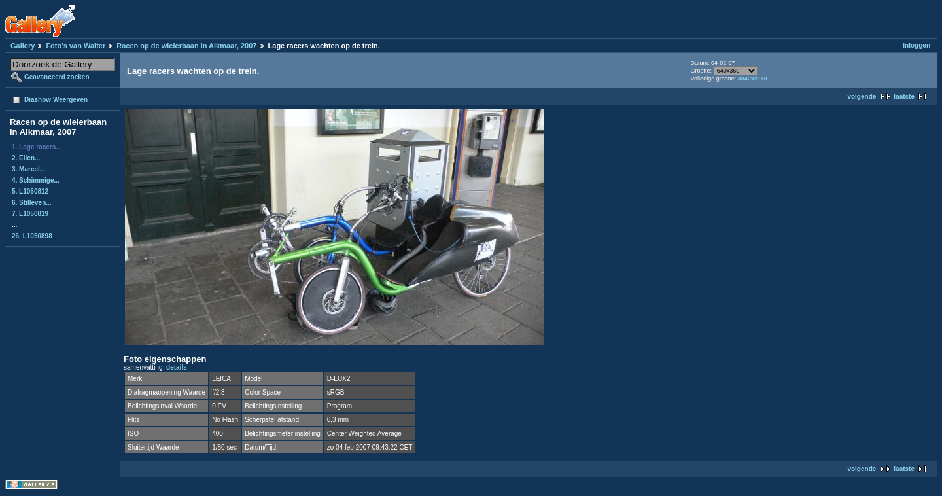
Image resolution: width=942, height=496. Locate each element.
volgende (861, 96)
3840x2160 (752, 78)
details (176, 367)
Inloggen (916, 45)
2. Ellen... (26, 158)
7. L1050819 (30, 213)
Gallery (22, 46)
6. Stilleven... (32, 202)
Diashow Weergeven (56, 99)
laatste (904, 96)
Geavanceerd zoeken (57, 76)
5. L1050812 (30, 191)
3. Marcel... (28, 169)
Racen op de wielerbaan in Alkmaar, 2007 (186, 46)
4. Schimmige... (36, 180)
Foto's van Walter (75, 46)
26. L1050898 (32, 235)
